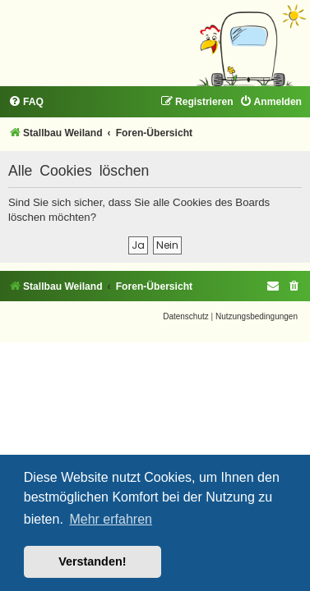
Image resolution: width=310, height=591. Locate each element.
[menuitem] (26, 102)
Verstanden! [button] (92, 561)
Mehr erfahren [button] (110, 519)
